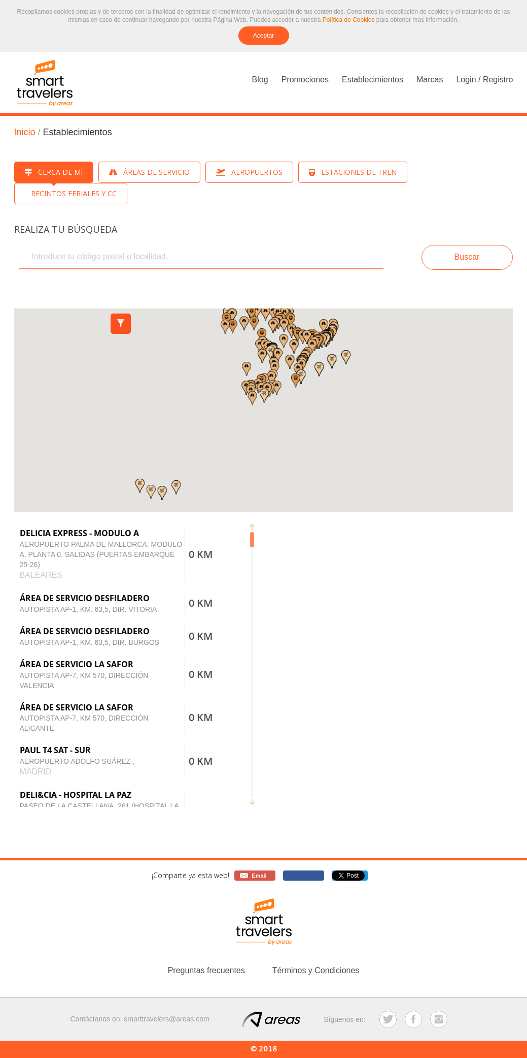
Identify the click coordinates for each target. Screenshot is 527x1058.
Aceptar (263, 35)
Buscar (467, 257)
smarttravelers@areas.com (166, 1019)
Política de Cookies (349, 19)
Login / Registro (484, 79)
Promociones (305, 79)
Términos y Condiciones (316, 970)
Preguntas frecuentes (206, 970)
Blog (260, 79)
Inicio (25, 132)
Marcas (429, 79)
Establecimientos (372, 79)
